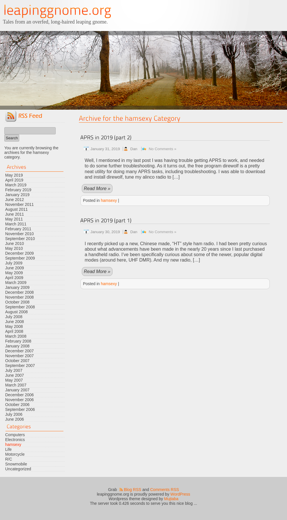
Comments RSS (164, 489)
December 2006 (19, 395)
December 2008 (19, 292)
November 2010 (19, 233)
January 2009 (17, 287)
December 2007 (19, 351)
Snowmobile (16, 464)
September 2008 (20, 307)
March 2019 (15, 185)
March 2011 (15, 224)
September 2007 (20, 365)
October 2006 (17, 404)
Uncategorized (18, 469)
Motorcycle (15, 454)
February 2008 (18, 341)
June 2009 (14, 268)
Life (8, 449)
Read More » (97, 188)
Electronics (15, 439)
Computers (15, 434)
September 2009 (20, 258)
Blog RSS (132, 489)
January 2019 (17, 194)
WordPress (180, 494)
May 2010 (14, 248)
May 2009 (14, 272)
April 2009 (14, 277)
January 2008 (17, 346)
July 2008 (13, 316)
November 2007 (19, 355)
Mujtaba (171, 498)
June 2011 (14, 214)
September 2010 (20, 238)
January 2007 (17, 390)
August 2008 (16, 312)
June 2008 (14, 321)
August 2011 (16, 209)
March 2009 (15, 282)
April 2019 (14, 180)
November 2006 (19, 399)
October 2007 (17, 360)
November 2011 (19, 204)
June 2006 (14, 419)
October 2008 (17, 302)
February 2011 (18, 229)
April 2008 (14, 331)
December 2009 (19, 253)
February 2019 (18, 189)
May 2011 (14, 219)
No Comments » (162, 149)
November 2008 (19, 297)
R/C (8, 459)
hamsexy (13, 444)
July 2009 (13, 263)
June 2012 (14, 199)
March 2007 (15, 385)
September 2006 (20, 409)
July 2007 (13, 370)
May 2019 (14, 175)
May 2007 (14, 380)
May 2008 (14, 326)
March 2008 (15, 336)
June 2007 (14, 375)
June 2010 (14, 243)
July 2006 (13, 414)
